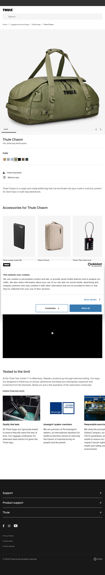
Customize (52, 308)
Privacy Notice (8, 536)
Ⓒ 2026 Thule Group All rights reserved (20, 559)
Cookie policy (8, 541)
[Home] (19, 9)
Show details (90, 299)
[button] (52, 333)
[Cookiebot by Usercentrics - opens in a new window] (90, 265)
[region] (52, 333)
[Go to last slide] (96, 129)
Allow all (85, 308)
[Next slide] (100, 129)
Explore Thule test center (13, 391)
